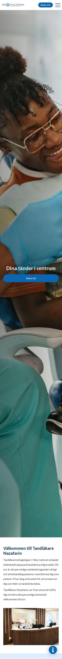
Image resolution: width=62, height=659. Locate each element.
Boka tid (45, 4)
